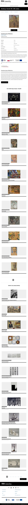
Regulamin (16, 491)
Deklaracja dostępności (18, 489)
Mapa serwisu (4, 491)
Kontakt (16, 493)
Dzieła (11, 11)
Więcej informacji (4, 82)
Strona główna (6, 11)
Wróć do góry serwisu (17, 495)
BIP (2, 493)
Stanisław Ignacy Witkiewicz (7, 33)
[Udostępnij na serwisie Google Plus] (4, 36)
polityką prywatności (24, 504)
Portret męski (16, 11)
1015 (21, 476)
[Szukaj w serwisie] (13, 4)
